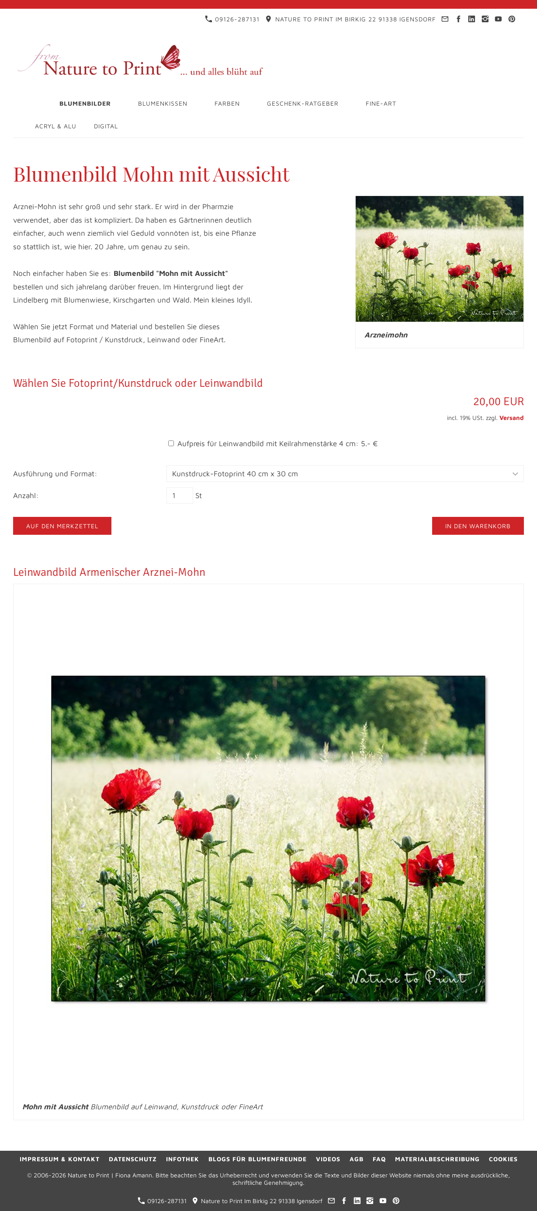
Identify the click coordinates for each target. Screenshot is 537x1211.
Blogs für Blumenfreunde (257, 1159)
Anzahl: (26, 495)
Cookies (503, 1159)
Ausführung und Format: (55, 473)
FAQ (379, 1159)
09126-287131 (232, 19)
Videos (328, 1159)
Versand (511, 417)
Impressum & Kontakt (60, 1159)
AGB (357, 1159)
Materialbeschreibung (437, 1159)
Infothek (182, 1159)
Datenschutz (133, 1159)
